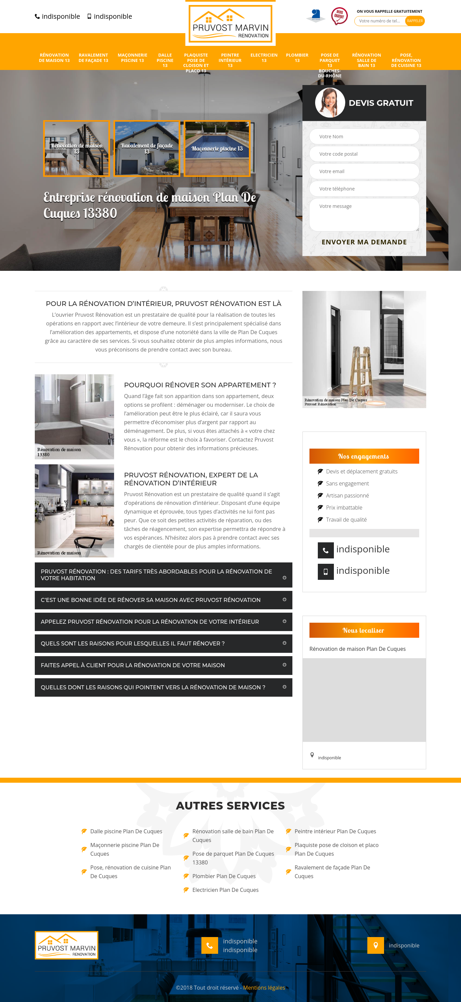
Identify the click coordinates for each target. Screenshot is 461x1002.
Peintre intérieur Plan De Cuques (331, 831)
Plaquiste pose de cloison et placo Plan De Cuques (332, 849)
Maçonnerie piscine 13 (132, 58)
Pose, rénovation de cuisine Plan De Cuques (126, 872)
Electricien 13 (264, 58)
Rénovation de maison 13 (54, 58)
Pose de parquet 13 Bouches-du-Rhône (329, 66)
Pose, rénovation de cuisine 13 (406, 60)
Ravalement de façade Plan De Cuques (328, 872)
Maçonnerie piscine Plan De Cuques (120, 849)
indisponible (57, 16)
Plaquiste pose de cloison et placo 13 (196, 63)
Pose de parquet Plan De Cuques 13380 (229, 858)
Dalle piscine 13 (165, 60)
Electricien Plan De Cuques (221, 890)
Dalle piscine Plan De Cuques (122, 831)
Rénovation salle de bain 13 (366, 60)
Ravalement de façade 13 (93, 58)
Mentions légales (264, 987)
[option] (76, 148)
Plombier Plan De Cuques (220, 876)
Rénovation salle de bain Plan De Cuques (229, 836)
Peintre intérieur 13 (230, 60)
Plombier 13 (297, 58)
